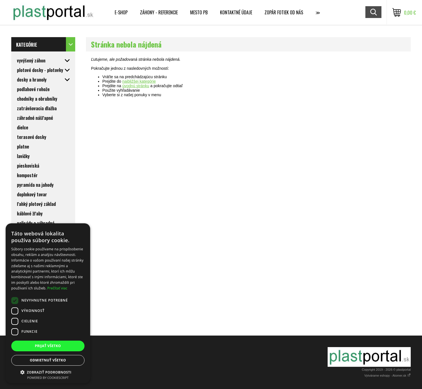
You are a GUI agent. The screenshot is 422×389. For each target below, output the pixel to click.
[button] (48, 372)
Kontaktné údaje (236, 12)
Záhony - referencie (159, 12)
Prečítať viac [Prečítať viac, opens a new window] (57, 288)
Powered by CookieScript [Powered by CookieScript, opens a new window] (48, 377)
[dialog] (48, 303)
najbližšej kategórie (139, 81)
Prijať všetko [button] (48, 345)
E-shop (121, 12)
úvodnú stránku (135, 86)
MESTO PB (199, 12)
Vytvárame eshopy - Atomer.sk (387, 375)
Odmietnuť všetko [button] (48, 360)
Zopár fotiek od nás (284, 12)
